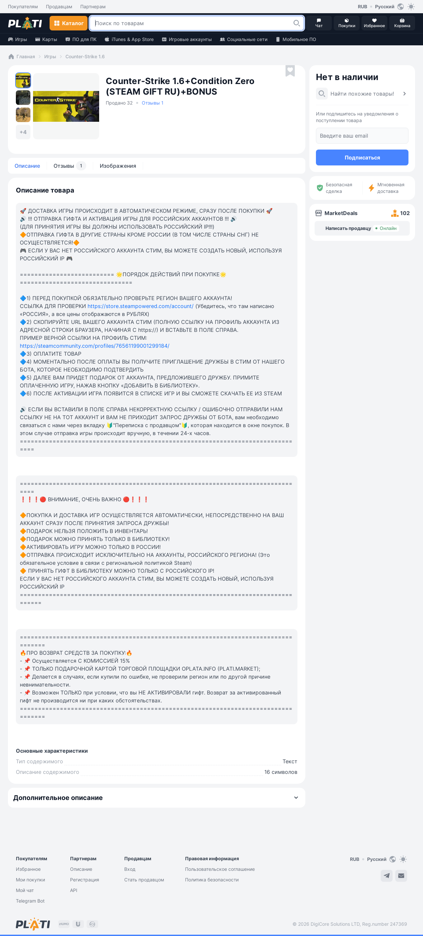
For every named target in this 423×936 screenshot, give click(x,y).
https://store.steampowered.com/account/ (141, 306)
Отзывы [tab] (70, 165)
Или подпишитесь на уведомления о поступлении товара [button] (357, 117)
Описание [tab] (27, 165)
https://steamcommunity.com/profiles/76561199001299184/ (95, 345)
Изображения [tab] (118, 165)
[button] (296, 23)
